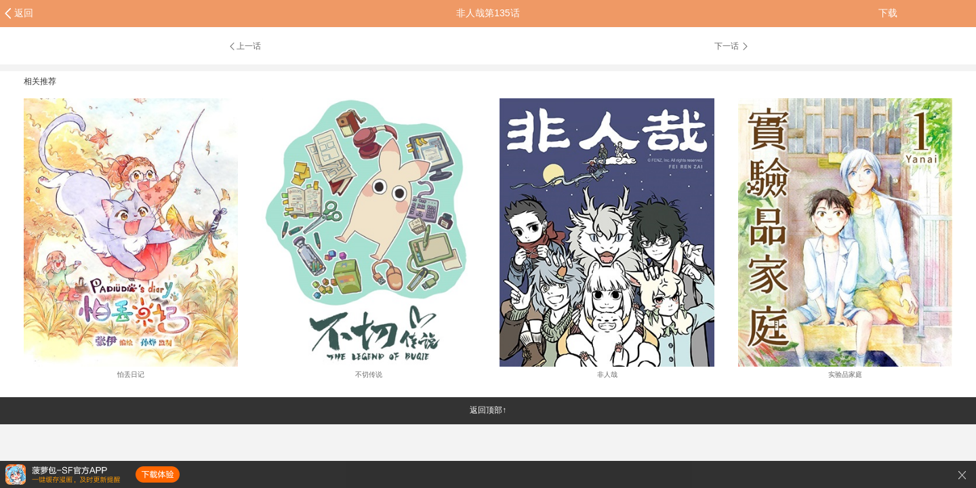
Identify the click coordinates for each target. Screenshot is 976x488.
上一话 (244, 46)
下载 (887, 12)
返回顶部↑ (488, 410)
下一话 (732, 46)
